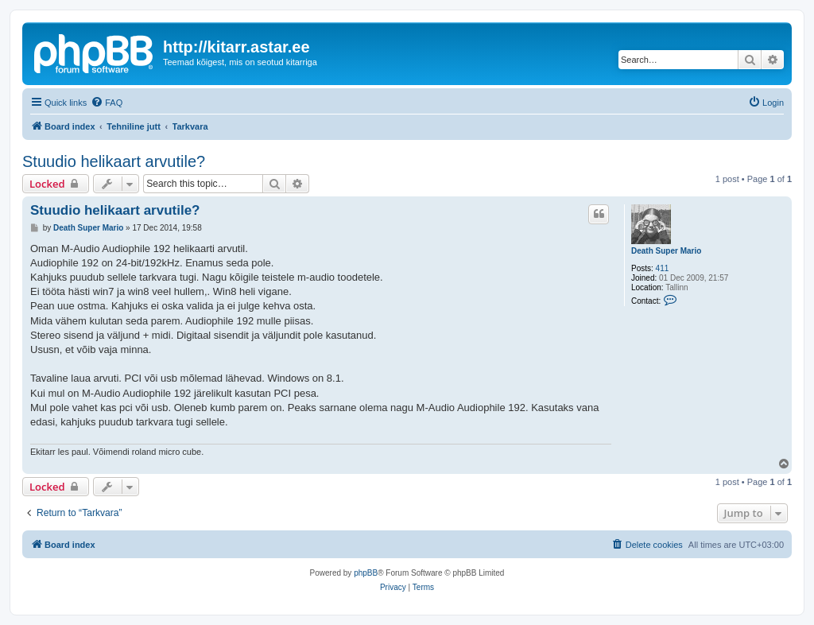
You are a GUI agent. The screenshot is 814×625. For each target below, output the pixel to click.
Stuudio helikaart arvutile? (113, 161)
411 (662, 268)
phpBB (366, 573)
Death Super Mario (666, 251)
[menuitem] (106, 102)
